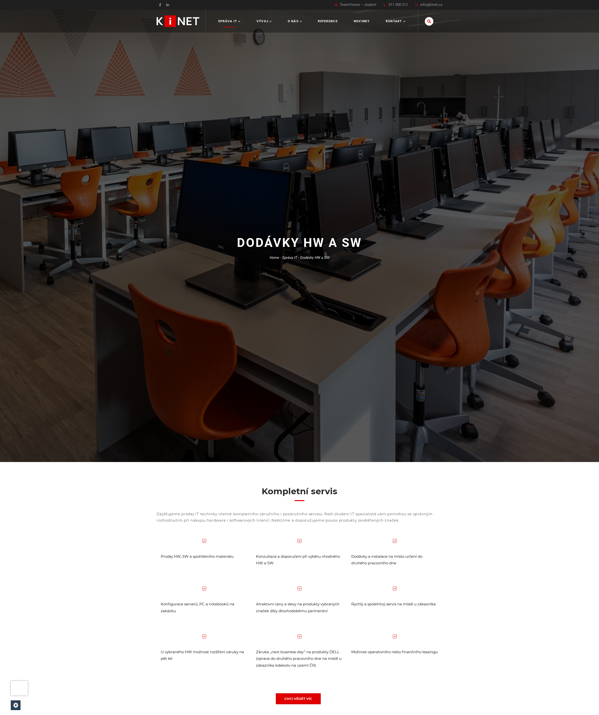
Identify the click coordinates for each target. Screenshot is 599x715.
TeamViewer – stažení (355, 5)
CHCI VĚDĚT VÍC (298, 699)
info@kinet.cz (428, 5)
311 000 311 (396, 5)
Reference (328, 21)
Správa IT (229, 21)
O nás (295, 21)
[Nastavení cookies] (16, 705)
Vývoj (264, 21)
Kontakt (396, 21)
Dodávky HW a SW (315, 257)
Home (274, 257)
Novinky (362, 21)
